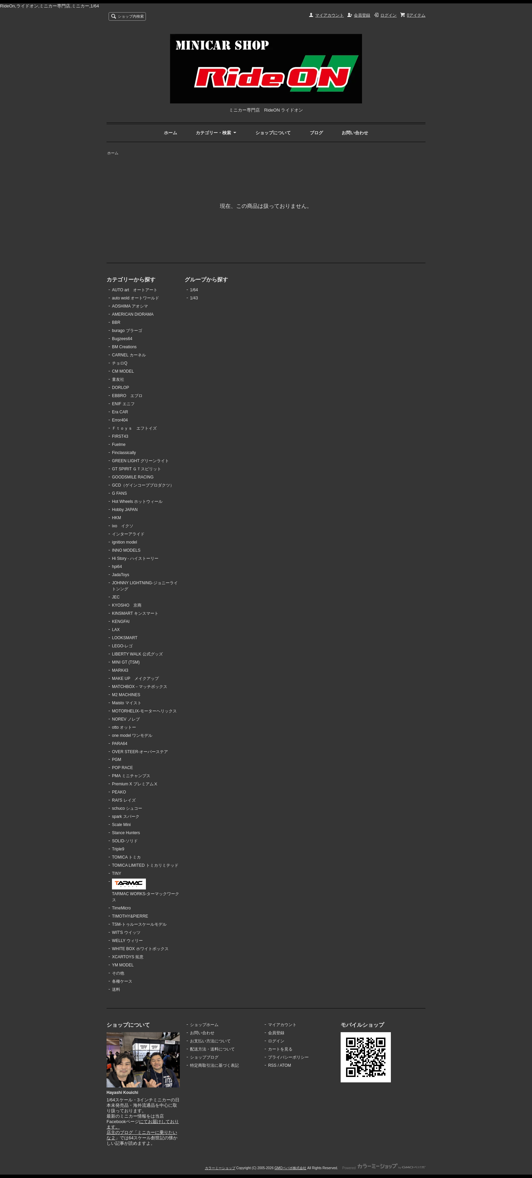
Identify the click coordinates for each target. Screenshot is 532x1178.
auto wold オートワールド (135, 298)
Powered (383, 1168)
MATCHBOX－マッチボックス (139, 686)
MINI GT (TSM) (126, 662)
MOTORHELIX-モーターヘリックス (144, 711)
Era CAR (120, 412)
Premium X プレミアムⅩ (135, 784)
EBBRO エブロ (127, 395)
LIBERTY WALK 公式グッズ (137, 654)
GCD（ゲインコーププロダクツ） (143, 485)
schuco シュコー (127, 808)
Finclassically (124, 452)
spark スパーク (125, 816)
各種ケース (122, 981)
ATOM (285, 1065)
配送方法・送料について (212, 1049)
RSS (272, 1065)
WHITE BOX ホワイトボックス (140, 948)
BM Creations (124, 347)
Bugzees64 (122, 338)
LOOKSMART (124, 637)
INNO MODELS (126, 550)
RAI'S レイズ (124, 800)
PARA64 (119, 743)
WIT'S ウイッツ (126, 932)
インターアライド (128, 534)
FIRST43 (120, 436)
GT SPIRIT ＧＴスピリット (137, 469)
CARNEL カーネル (129, 355)
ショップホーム (204, 1024)
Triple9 (118, 849)
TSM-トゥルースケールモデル (139, 924)
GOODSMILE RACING (133, 477)
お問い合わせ (355, 132)
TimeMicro (121, 908)
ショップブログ (204, 1057)
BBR (116, 322)
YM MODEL (123, 965)
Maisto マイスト (126, 703)
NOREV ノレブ (126, 719)
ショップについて (273, 132)
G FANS (119, 493)
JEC (116, 597)
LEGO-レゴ (122, 646)
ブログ (316, 132)
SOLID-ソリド (125, 841)
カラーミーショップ (220, 1168)
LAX (116, 629)
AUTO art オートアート (134, 290)
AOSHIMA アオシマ (130, 306)
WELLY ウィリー (127, 940)
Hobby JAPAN (125, 509)
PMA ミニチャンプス (131, 775)
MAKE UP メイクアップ (135, 678)
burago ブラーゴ (127, 330)
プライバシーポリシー (288, 1057)
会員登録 (362, 15)
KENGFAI (121, 621)
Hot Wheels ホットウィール (137, 501)
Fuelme (119, 444)
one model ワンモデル (132, 735)
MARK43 (120, 670)
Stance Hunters (126, 832)
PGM (116, 759)
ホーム (170, 132)
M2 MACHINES (126, 694)
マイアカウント (329, 15)
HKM (116, 517)
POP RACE (122, 767)
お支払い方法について (210, 1041)
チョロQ (119, 363)
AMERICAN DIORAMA (133, 314)
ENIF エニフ (123, 403)
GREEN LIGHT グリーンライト (140, 460)
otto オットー (124, 727)
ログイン (388, 15)
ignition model (124, 542)
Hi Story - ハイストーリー (135, 558)
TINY (116, 873)
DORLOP (120, 387)
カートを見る (280, 1049)
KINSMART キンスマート (135, 613)
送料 (116, 989)
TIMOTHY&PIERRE (130, 916)
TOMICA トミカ (126, 857)
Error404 (120, 420)
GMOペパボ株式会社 (290, 1168)
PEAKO (119, 792)
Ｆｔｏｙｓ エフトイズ (134, 428)
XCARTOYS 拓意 (128, 957)
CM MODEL (123, 371)
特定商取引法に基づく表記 (214, 1065)
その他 (118, 973)
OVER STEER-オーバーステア (140, 751)
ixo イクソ (122, 526)
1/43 (194, 298)
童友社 (118, 379)
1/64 (194, 290)
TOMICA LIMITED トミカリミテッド (145, 865)
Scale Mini (121, 824)
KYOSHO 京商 (126, 605)
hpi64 (117, 566)
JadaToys (120, 574)
